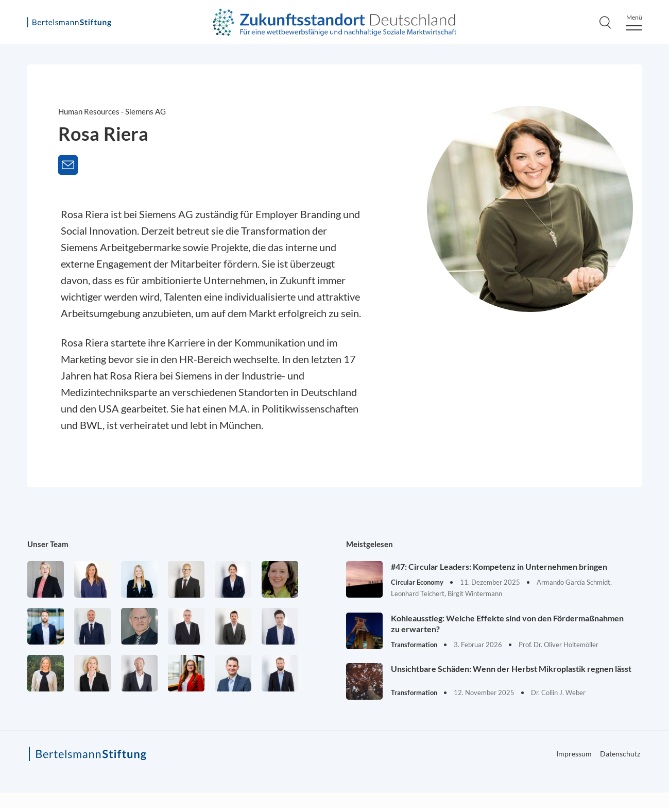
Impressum (574, 753)
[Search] (605, 22)
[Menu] (634, 22)
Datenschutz (620, 753)
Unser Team (47, 544)
